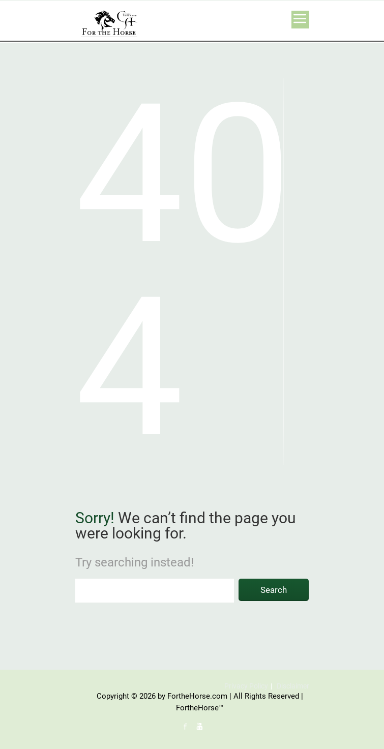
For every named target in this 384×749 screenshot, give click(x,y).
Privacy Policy (246, 686)
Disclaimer (293, 686)
